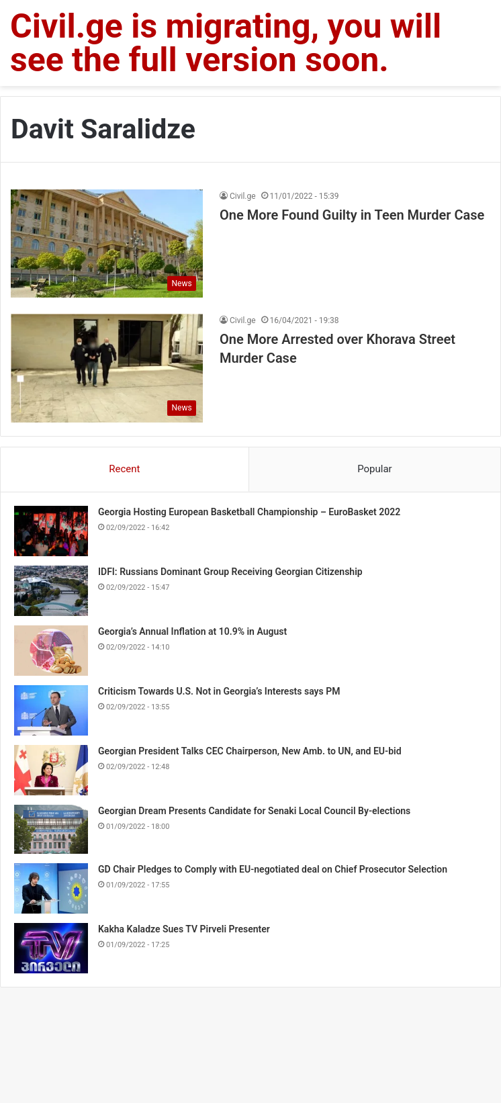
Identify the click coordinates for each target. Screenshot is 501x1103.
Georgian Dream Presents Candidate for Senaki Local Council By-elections (254, 810)
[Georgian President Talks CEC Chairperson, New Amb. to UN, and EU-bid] (51, 770)
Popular (374, 469)
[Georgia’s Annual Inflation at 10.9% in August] (51, 650)
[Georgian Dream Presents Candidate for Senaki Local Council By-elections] (51, 829)
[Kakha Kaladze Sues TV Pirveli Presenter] (51, 948)
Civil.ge (243, 196)
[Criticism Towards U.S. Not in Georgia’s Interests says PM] (51, 710)
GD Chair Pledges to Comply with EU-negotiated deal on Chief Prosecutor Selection (272, 869)
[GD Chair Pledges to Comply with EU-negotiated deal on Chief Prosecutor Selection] (51, 888)
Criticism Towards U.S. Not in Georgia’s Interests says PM (219, 691)
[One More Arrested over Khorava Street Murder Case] (107, 368)
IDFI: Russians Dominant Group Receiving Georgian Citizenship (230, 571)
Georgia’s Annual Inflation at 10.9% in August (192, 631)
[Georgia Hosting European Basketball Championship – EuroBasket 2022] (51, 531)
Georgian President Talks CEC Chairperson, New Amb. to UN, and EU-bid (250, 751)
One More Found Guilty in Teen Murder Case (352, 215)
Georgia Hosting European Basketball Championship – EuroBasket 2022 (249, 511)
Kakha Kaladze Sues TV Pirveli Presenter (184, 929)
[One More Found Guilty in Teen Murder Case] (107, 243)
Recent (124, 469)
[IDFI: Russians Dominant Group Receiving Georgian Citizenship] (51, 591)
